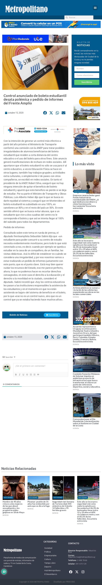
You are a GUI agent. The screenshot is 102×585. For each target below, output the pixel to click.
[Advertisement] (35, 428)
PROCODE (70, 582)
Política (47, 552)
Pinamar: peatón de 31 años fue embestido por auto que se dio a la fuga (38, 503)
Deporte (78, 370)
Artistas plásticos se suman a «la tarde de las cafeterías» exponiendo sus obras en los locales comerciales (86, 290)
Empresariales (80, 191)
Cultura (78, 322)
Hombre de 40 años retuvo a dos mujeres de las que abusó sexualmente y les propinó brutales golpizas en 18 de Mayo (13, 507)
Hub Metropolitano (52, 570)
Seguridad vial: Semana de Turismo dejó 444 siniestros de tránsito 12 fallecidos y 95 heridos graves (63, 505)
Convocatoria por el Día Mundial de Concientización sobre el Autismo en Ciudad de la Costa (86, 422)
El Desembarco (50, 574)
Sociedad (78, 236)
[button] (95, 8)
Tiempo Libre (80, 283)
